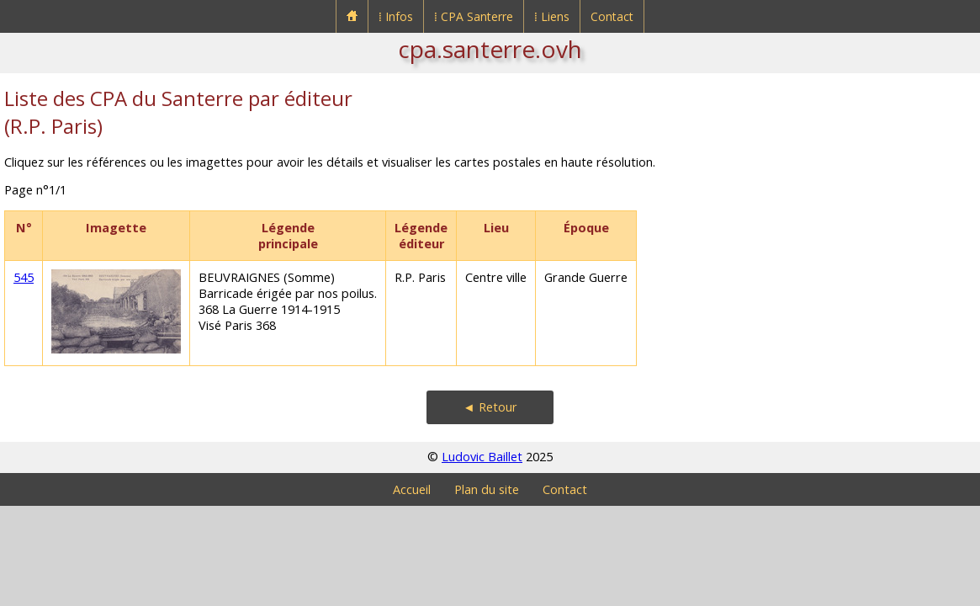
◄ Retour (489, 407)
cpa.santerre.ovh (490, 49)
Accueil (412, 489)
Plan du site (486, 489)
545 (23, 277)
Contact (612, 16)
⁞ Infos (396, 16)
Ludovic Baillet (482, 457)
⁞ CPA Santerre (473, 16)
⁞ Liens (551, 16)
